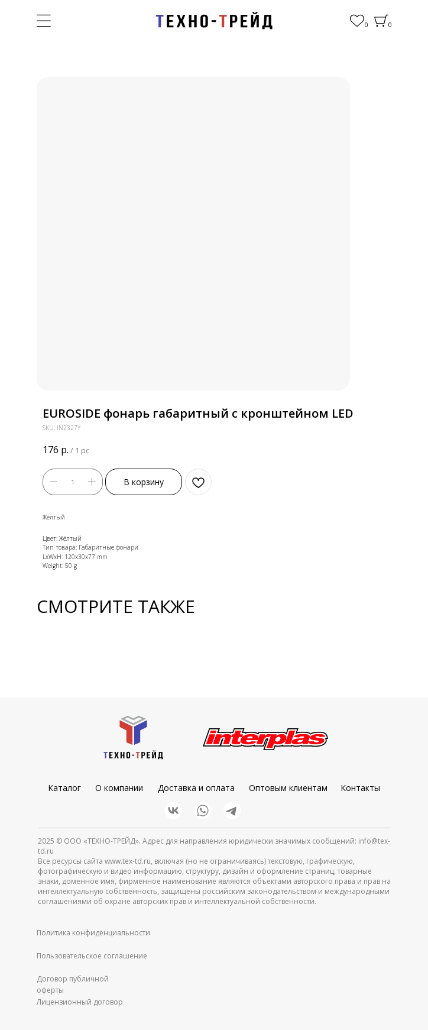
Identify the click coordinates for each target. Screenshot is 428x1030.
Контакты (360, 787)
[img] (214, 21)
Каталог (64, 787)
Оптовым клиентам (288, 787)
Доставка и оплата (196, 787)
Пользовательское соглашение (92, 956)
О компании (119, 787)
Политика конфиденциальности (93, 933)
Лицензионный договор (80, 1002)
